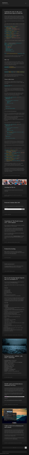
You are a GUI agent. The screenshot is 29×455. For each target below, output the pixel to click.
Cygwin (7, 306)
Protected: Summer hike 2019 (12, 202)
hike (8, 214)
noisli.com (5, 362)
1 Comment (9, 257)
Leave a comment (18, 175)
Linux (12, 404)
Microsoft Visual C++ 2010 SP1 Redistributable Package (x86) (14, 309)
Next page (26, 448)
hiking (10, 214)
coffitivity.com (6, 364)
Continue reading (13, 253)
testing (14, 175)
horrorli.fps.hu (20, 362)
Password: (14, 209)
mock (9, 175)
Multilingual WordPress (3, 453)
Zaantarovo (5, 2)
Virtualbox (7, 304)
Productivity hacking (9, 248)
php (10, 175)
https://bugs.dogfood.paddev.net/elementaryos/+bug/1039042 (14, 400)
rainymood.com (6, 361)
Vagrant (7, 305)
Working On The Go (9, 187)
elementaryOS (10, 404)
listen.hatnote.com (6, 365)
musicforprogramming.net (7, 360)
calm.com (5, 363)
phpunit (12, 175)
